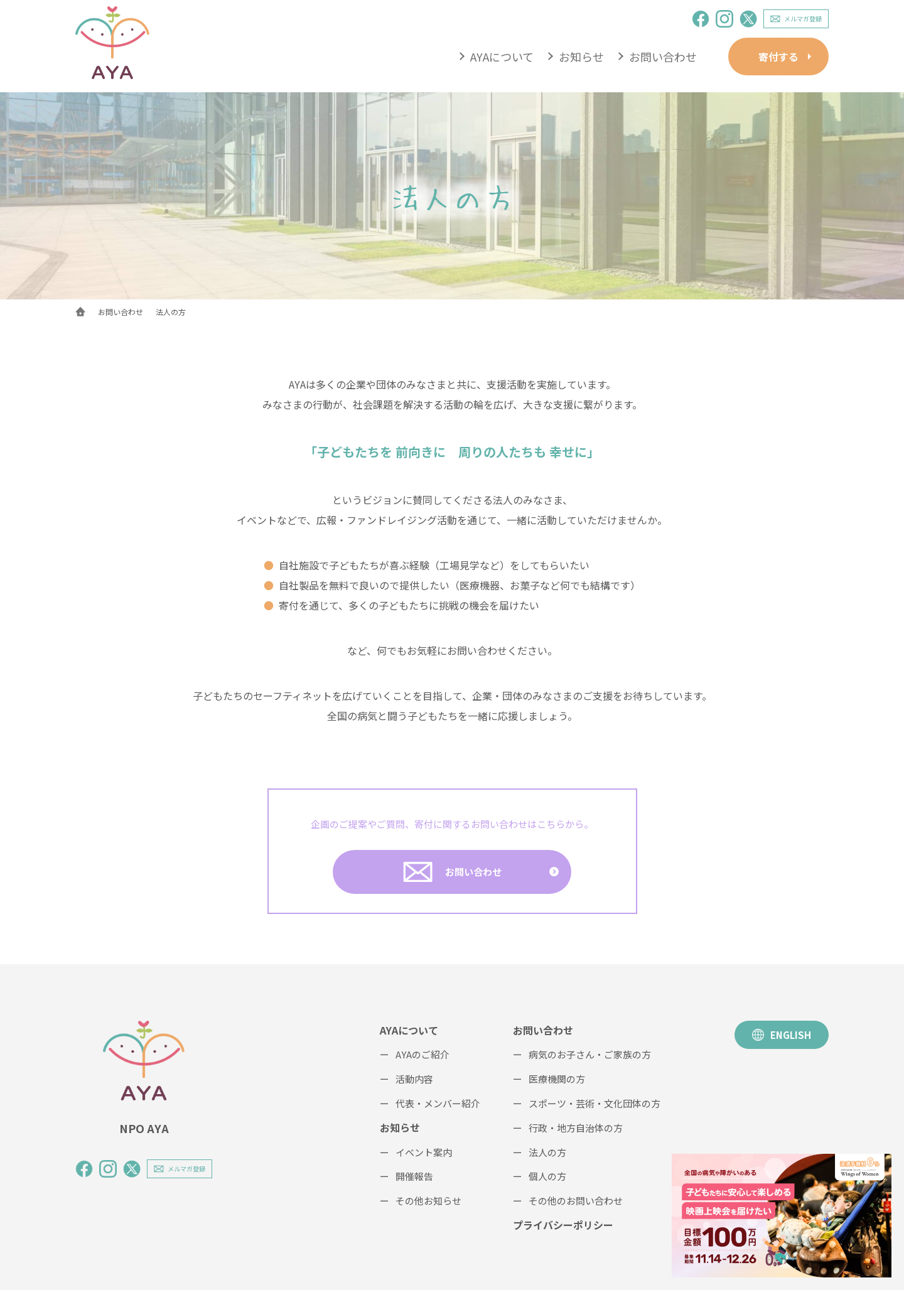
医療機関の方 (557, 1078)
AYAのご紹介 (422, 1054)
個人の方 (547, 1176)
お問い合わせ (663, 56)
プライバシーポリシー (563, 1224)
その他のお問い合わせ (576, 1200)
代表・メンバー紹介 (438, 1103)
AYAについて (502, 56)
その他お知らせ (428, 1200)
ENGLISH (781, 1034)
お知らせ (581, 56)
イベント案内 (424, 1152)
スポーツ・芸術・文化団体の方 (594, 1103)
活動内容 (414, 1078)
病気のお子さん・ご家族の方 (590, 1054)
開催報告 (414, 1176)
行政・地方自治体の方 (576, 1127)
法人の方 (547, 1152)
